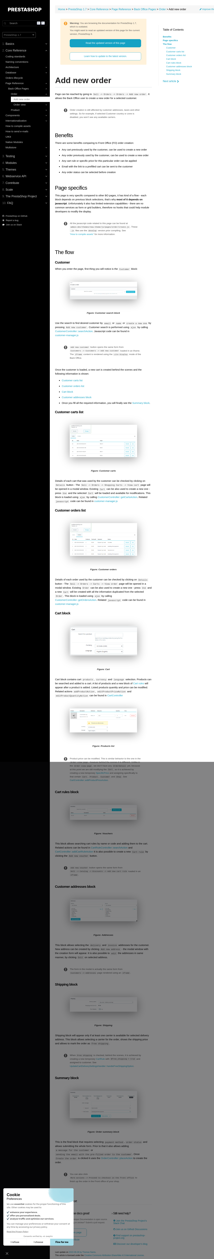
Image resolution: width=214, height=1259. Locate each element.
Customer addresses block (179, 66)
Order (162, 9)
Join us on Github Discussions (130, 1226)
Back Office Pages (145, 9)
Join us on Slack (12, 224)
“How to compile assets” (82, 234)
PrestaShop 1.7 (78, 9)
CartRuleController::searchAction (109, 845)
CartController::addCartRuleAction (75, 849)
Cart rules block (173, 63)
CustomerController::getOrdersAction (76, 598)
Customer (171, 48)
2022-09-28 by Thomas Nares (82, 1249)
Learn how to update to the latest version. (105, 56)
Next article (171, 81)
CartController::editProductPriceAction (89, 778)
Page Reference (121, 9)
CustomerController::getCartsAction (118, 496)
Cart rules (143, 681)
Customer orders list (176, 55)
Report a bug (11, 220)
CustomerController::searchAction (74, 331)
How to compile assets (18, 126)
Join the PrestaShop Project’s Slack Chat (130, 1218)
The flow (167, 44)
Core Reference (99, 9)
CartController (115, 693)
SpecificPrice (102, 771)
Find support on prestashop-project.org (129, 1233)
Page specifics (170, 40)
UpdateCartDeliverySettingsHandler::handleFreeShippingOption (102, 1063)
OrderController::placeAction (117, 1155)
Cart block (171, 59)
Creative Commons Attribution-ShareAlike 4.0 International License (114, 1252)
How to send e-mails (17, 131)
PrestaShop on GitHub (15, 216)
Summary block (173, 74)
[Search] (25, 23)
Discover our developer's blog (131, 1240)
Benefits (167, 37)
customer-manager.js (67, 335)
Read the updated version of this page (106, 43)
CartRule (103, 1056)
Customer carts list (175, 52)
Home (62, 9)
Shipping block (173, 70)
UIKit (8, 136)
